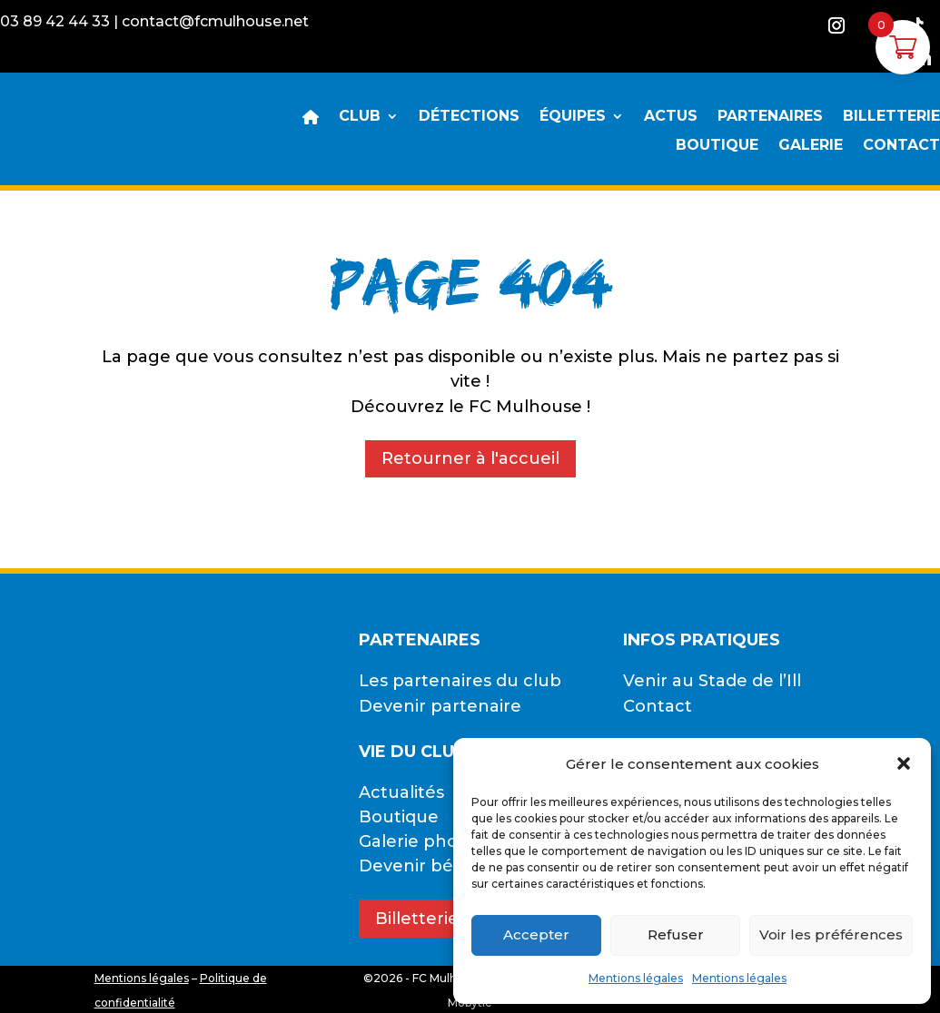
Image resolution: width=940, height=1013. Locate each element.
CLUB (360, 117)
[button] (904, 763)
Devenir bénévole (435, 866)
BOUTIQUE (717, 146)
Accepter (536, 934)
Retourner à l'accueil (470, 458)
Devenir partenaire (440, 706)
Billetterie (417, 919)
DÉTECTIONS (469, 117)
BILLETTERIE (891, 117)
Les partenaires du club (460, 681)
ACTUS (671, 117)
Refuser (676, 934)
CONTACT (901, 146)
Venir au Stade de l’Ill (712, 681)
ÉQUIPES (572, 117)
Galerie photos (421, 841)
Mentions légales (636, 978)
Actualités (401, 792)
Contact (657, 706)
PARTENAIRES (770, 117)
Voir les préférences (831, 934)
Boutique (399, 817)
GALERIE (810, 146)
